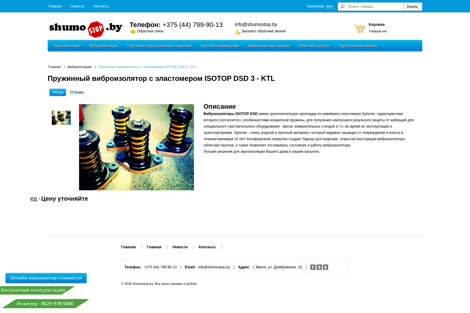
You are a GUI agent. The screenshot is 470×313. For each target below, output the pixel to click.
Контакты (101, 6)
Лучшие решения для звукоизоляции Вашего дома (246, 151)
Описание (220, 106)
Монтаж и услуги (314, 45)
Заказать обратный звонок (263, 31)
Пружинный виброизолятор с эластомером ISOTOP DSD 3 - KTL (147, 67)
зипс (329, 6)
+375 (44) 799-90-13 (192, 24)
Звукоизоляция (67, 45)
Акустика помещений (220, 45)
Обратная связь (150, 31)
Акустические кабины (358, 45)
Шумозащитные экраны (269, 45)
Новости (77, 6)
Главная (54, 6)
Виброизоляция (104, 45)
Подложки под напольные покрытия (159, 45)
